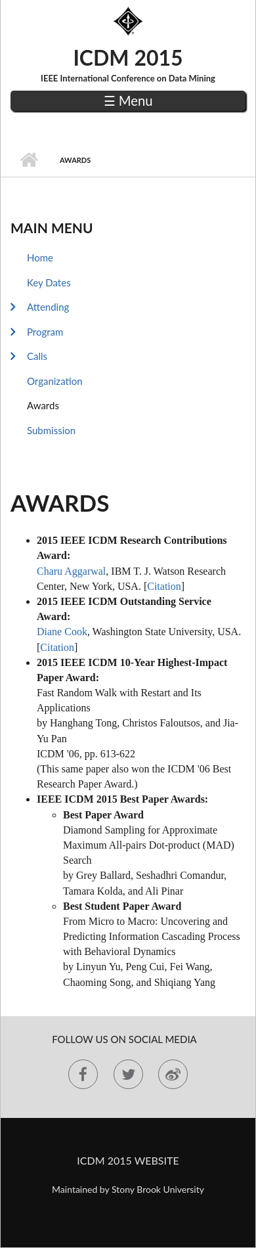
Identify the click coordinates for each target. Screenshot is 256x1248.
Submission (51, 430)
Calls (37, 356)
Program (45, 332)
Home (29, 160)
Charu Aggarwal (71, 571)
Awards (43, 405)
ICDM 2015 (127, 57)
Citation (164, 586)
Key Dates (49, 282)
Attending (48, 307)
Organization (55, 381)
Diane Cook (62, 631)
